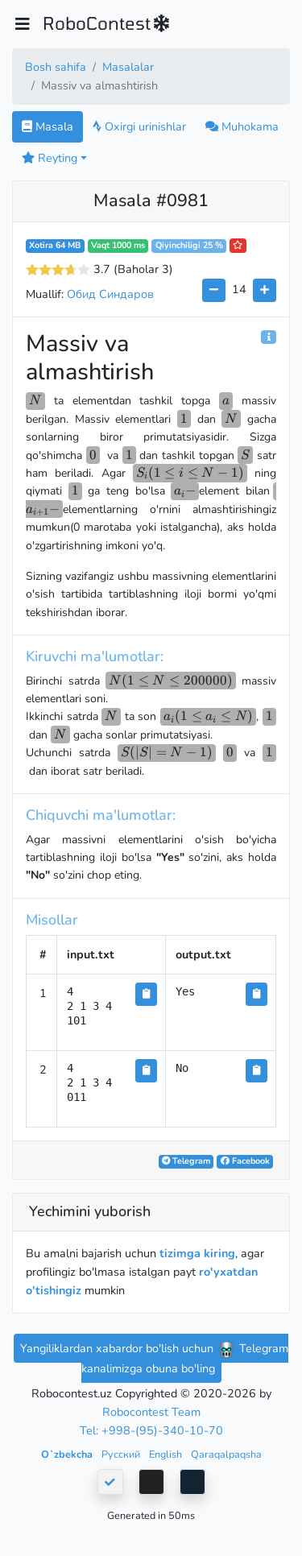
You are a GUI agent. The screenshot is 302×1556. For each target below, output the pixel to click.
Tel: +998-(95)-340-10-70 (151, 1430)
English (166, 1454)
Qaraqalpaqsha (226, 1454)
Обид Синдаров (110, 294)
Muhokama (242, 126)
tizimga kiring (197, 1253)
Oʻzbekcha (68, 1454)
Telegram (186, 1161)
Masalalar (128, 67)
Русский (122, 1454)
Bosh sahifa (55, 67)
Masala (47, 126)
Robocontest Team (151, 1412)
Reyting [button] (49, 158)
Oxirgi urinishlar (139, 126)
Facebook (245, 1161)
